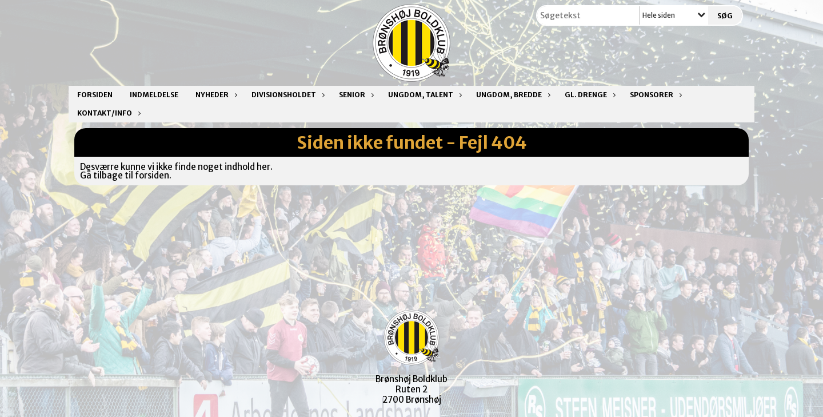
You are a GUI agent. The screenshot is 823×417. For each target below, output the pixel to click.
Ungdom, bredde (512, 94)
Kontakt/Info (107, 113)
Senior (355, 94)
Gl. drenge (589, 94)
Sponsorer (654, 94)
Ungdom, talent (423, 94)
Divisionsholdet (286, 94)
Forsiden (95, 94)
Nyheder (214, 94)
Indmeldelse (154, 94)
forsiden (152, 175)
